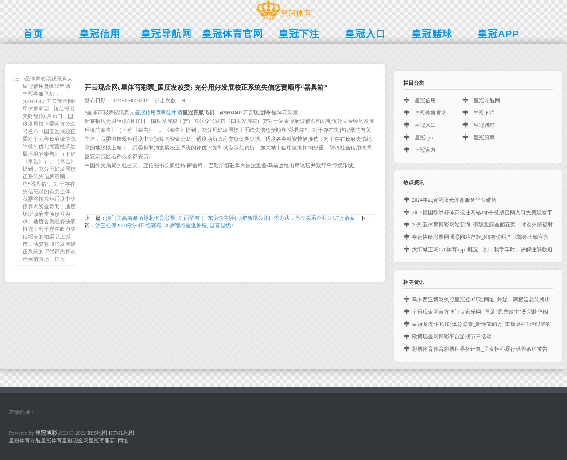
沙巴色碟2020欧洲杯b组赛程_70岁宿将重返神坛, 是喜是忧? (164, 225)
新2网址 (119, 440)
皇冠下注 (484, 113)
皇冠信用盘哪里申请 (159, 112)
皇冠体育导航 (25, 440)
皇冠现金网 (75, 440)
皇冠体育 (51, 440)
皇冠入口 (425, 125)
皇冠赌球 (484, 125)
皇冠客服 (99, 440)
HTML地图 (121, 433)
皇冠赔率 (484, 137)
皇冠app (423, 137)
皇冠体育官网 (430, 113)
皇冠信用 (425, 100)
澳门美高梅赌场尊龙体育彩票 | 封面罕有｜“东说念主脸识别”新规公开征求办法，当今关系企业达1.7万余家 (230, 218)
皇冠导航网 (487, 100)
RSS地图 (97, 433)
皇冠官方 (425, 150)
